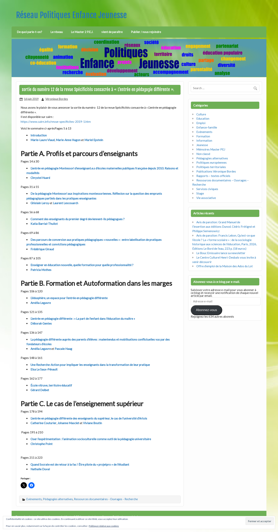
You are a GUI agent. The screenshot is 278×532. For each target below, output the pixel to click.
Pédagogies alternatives (58, 499)
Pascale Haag (63, 348)
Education (202, 118)
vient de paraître (112, 32)
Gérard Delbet (40, 390)
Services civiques (207, 189)
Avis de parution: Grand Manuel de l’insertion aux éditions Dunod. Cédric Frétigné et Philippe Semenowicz (223, 226)
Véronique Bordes (56, 99)
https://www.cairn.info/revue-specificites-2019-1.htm (56, 121)
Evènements (34, 499)
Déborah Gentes (41, 323)
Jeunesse (202, 145)
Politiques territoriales (211, 167)
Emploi (200, 123)
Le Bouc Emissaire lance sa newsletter (220, 253)
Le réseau (56, 32)
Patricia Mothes (41, 269)
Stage (200, 193)
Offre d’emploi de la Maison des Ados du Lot (224, 266)
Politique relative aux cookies (104, 525)
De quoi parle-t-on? (29, 32)
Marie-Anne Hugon (68, 140)
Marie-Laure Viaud (43, 140)
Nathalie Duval (40, 469)
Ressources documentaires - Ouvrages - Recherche (106, 499)
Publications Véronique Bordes (216, 171)
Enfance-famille (206, 127)
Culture (201, 114)
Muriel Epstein (93, 140)
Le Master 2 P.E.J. (82, 32)
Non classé (203, 154)
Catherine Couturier (43, 423)
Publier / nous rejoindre (146, 32)
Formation (203, 136)
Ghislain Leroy (40, 203)
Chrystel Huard (40, 177)
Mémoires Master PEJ (210, 149)
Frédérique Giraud (42, 249)
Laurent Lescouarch (65, 203)
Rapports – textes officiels (213, 176)
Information (204, 140)
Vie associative (206, 198)
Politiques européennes (211, 162)
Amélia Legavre (41, 302)
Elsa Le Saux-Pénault (44, 369)
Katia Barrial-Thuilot (44, 223)
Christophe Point (42, 444)
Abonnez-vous (206, 310)
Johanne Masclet (68, 423)
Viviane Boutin (92, 423)
